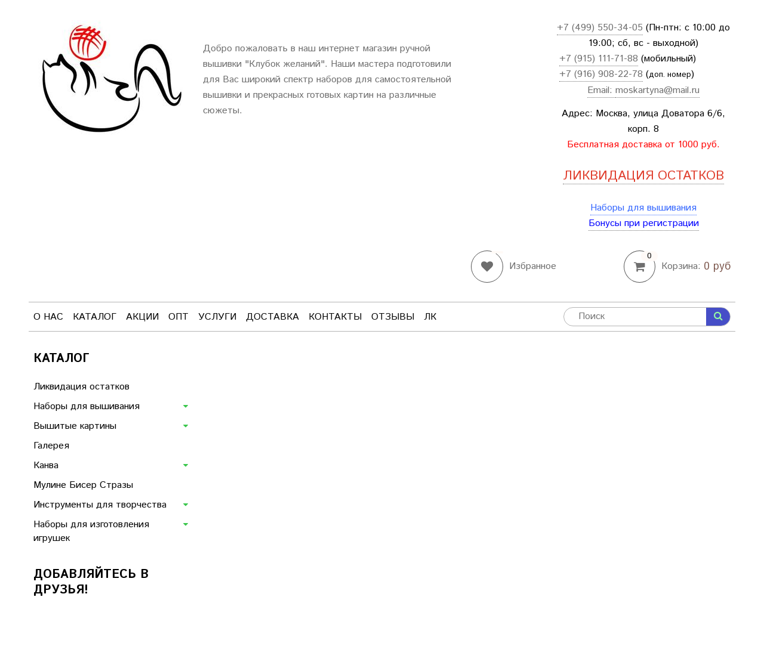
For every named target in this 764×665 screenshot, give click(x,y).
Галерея (51, 446)
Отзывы (392, 317)
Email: (601, 90)
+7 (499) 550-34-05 (600, 28)
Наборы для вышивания (643, 208)
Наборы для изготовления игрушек (91, 531)
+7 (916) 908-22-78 (601, 74)
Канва (45, 465)
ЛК (430, 317)
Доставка (272, 317)
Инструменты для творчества (100, 505)
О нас (48, 317)
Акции (142, 317)
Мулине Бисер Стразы (83, 485)
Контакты (335, 317)
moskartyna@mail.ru (657, 90)
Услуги (217, 317)
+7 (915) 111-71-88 (598, 59)
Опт (178, 317)
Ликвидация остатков (81, 387)
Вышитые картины (74, 426)
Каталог (94, 317)
